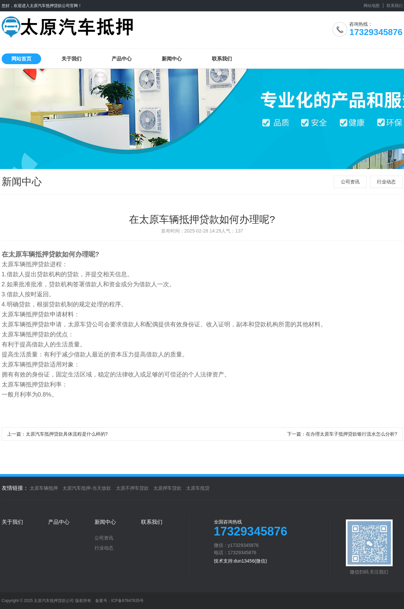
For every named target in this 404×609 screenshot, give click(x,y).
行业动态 (386, 181)
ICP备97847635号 (127, 600)
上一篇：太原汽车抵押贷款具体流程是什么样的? (57, 434)
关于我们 (71, 58)
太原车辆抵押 (44, 488)
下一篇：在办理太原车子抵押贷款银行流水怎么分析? (342, 434)
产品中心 (122, 58)
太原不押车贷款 (132, 488)
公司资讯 (350, 181)
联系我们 (395, 5)
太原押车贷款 (167, 488)
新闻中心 (172, 58)
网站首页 (21, 58)
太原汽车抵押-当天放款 (86, 488)
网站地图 (372, 5)
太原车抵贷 (198, 488)
